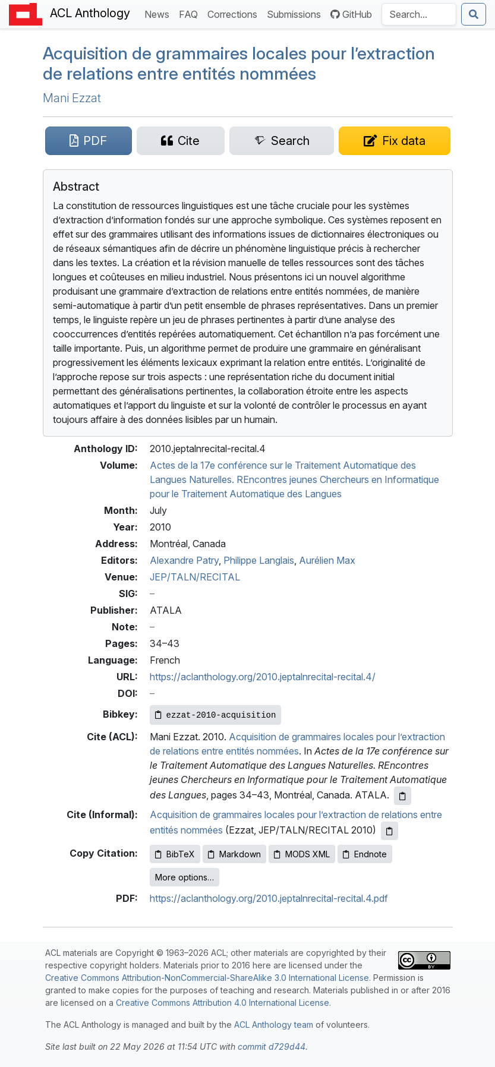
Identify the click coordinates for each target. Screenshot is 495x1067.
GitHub (351, 14)
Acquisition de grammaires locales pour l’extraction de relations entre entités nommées (239, 63)
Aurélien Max (327, 560)
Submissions (296, 13)
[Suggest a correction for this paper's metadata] (394, 141)
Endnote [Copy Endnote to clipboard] (365, 854)
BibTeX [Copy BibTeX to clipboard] (175, 854)
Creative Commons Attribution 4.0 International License (222, 1002)
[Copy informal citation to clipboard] (389, 831)
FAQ (191, 13)
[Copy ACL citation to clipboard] (402, 796)
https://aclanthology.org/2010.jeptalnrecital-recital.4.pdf (269, 898)
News (159, 13)
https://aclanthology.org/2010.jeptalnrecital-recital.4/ (263, 677)
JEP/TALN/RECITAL (195, 577)
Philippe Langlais (258, 560)
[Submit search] (473, 14)
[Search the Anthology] (419, 14)
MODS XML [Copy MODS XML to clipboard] (302, 854)
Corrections (234, 13)
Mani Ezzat (72, 98)
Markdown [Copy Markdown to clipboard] (234, 854)
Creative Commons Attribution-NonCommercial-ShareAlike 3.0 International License (207, 978)
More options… (184, 877)
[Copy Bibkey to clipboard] (216, 715)
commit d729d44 (271, 1046)
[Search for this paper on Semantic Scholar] (281, 141)
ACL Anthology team (273, 1024)
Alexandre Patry (184, 560)
